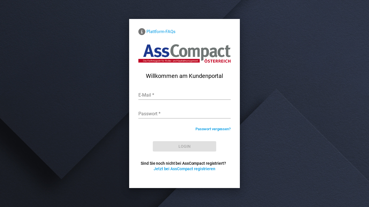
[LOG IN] (184, 146)
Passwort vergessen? (213, 129)
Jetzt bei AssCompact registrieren (184, 168)
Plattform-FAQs (161, 31)
